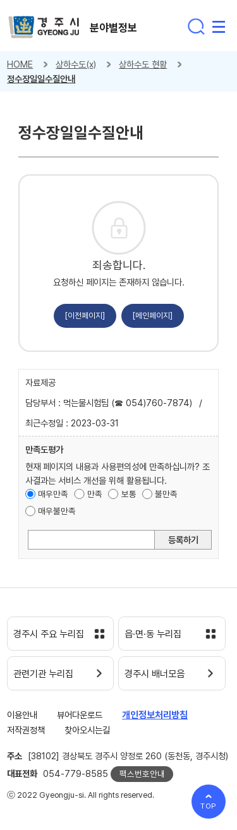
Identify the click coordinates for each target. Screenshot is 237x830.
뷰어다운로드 (79, 714)
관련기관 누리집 (43, 674)
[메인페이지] (153, 315)
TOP (208, 806)
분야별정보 (113, 27)
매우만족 (53, 494)
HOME (20, 64)
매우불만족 (57, 511)
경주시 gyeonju (44, 27)
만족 (94, 494)
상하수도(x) (76, 64)
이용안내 (22, 714)
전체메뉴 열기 (218, 26)
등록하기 (183, 539)
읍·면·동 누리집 (153, 634)
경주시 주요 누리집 (48, 634)
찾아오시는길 (87, 730)
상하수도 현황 (143, 64)
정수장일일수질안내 (41, 78)
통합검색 (196, 26)
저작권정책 (26, 730)
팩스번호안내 (142, 774)
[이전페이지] (85, 315)
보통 (129, 494)
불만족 (166, 494)
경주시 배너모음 (155, 674)
